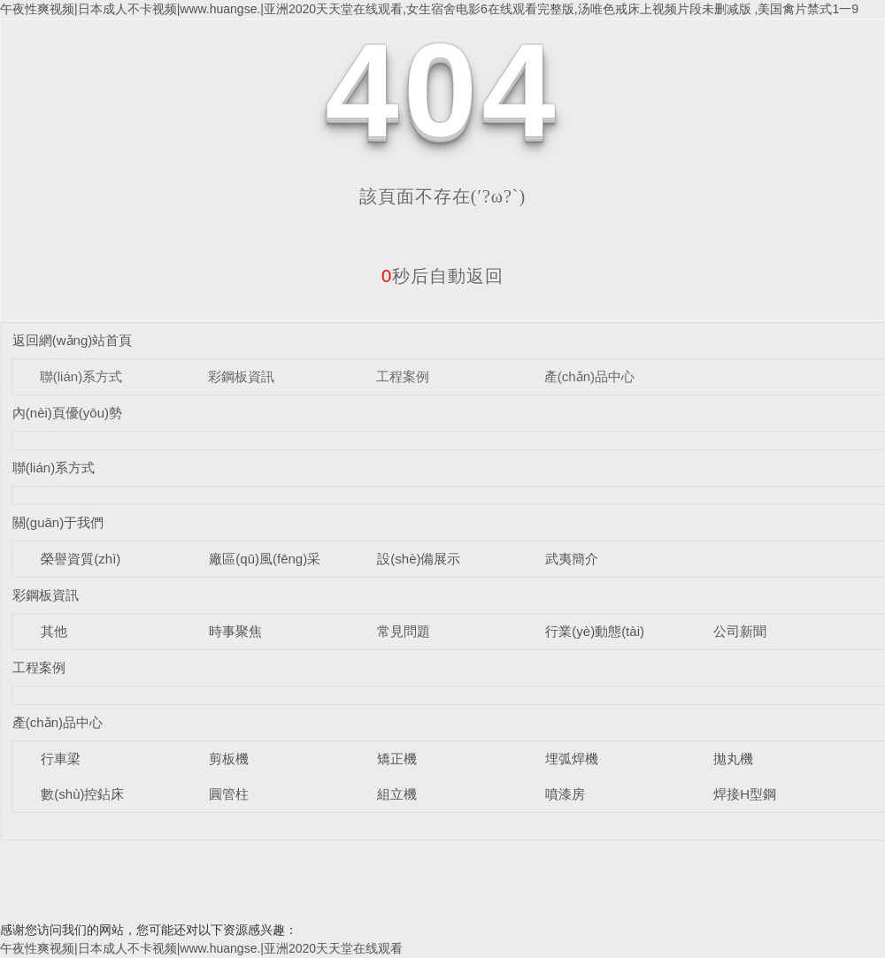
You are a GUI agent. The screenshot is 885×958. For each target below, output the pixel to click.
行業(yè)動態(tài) (594, 631)
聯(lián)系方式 (81, 376)
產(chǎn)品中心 (589, 376)
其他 (54, 631)
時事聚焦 (235, 631)
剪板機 (229, 758)
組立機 (397, 793)
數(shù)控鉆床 (82, 793)
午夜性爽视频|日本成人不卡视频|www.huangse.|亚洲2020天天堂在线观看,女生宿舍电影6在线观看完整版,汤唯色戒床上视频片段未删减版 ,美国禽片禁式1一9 (429, 9)
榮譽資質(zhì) (80, 558)
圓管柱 (229, 793)
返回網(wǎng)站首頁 (72, 340)
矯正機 (397, 758)
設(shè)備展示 (418, 558)
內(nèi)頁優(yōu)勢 (67, 412)
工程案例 (402, 376)
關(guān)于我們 (58, 522)
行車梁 (61, 758)
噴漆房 (565, 793)
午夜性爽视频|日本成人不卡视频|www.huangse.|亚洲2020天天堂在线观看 (201, 948)
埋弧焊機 (571, 758)
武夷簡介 (571, 558)
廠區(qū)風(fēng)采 (264, 558)
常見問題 (403, 631)
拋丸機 (733, 758)
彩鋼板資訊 (241, 376)
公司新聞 (739, 631)
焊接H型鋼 (744, 793)
